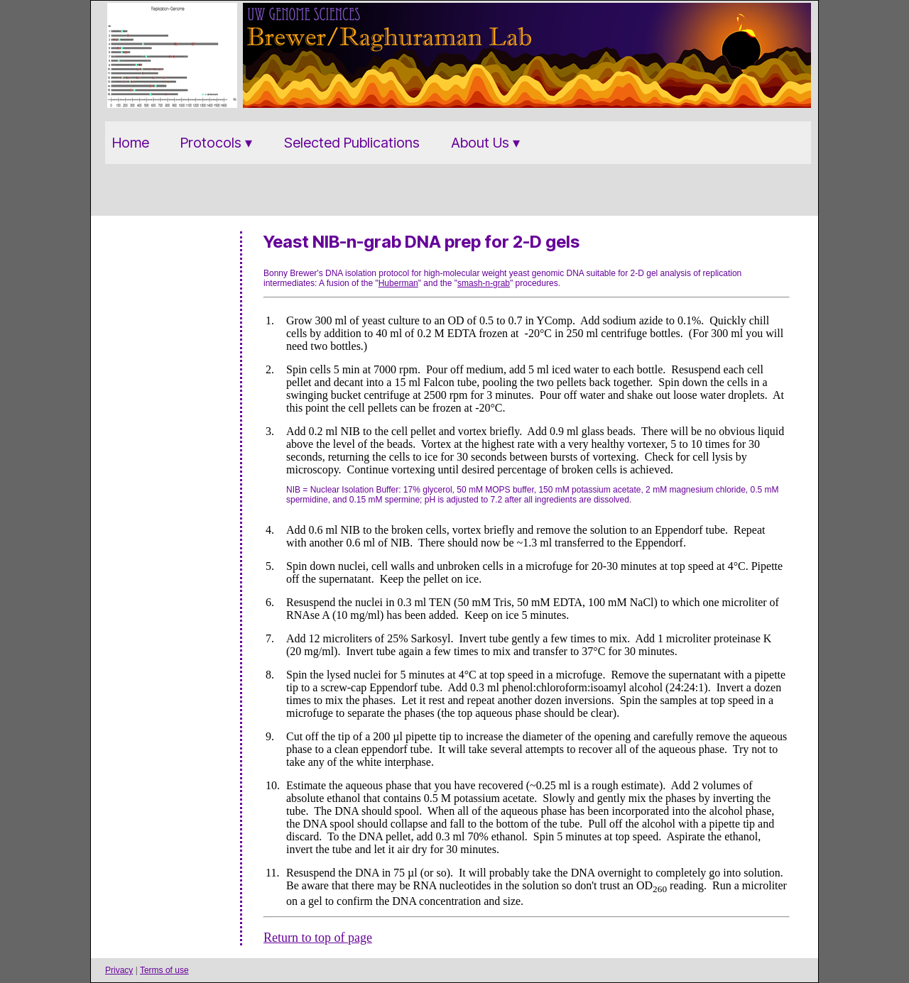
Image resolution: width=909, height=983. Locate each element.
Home (130, 142)
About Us (480, 142)
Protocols (210, 142)
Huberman (398, 283)
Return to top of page (317, 937)
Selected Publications (352, 142)
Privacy (119, 970)
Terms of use (164, 970)
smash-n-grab (483, 283)
